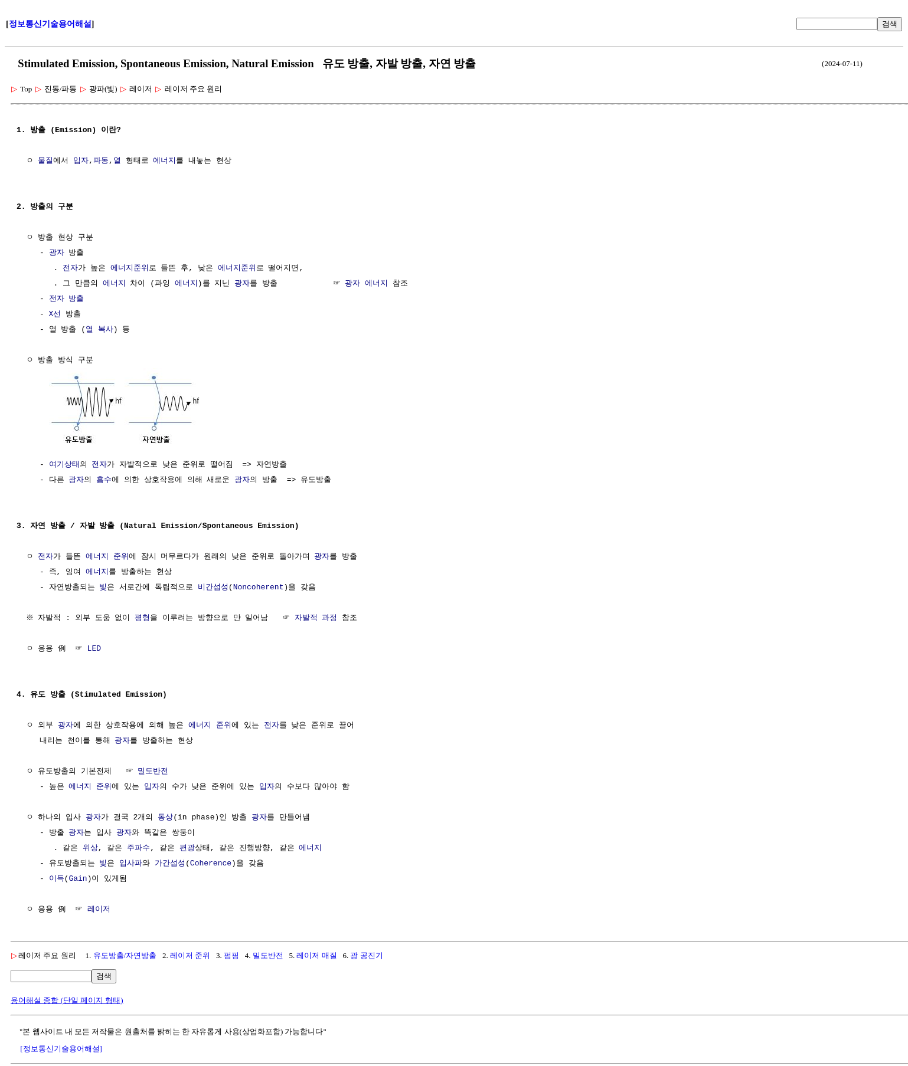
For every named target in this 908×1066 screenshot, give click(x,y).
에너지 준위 (107, 555)
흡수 (104, 479)
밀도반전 (153, 770)
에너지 (164, 161)
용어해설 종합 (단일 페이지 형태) (67, 999)
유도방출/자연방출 (125, 954)
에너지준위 (129, 268)
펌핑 (231, 954)
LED (94, 647)
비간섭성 (213, 586)
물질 (45, 161)
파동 (101, 161)
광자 (56, 253)
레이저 (98, 908)
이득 (56, 878)
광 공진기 (366, 954)
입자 (81, 161)
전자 (70, 268)
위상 (90, 847)
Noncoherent (258, 586)
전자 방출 (66, 299)
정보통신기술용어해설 (50, 23)
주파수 (138, 847)
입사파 (130, 862)
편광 (187, 847)
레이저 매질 (316, 954)
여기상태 (64, 463)
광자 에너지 (366, 283)
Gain (77, 878)
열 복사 (99, 329)
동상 (165, 816)
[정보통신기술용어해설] (61, 1047)
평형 (144, 617)
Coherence (210, 862)
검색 (889, 23)
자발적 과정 (317, 617)
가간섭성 (170, 862)
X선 (55, 314)
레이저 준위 (190, 954)
